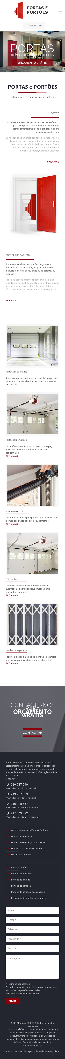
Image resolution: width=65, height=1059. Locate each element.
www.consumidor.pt (32, 1045)
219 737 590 (33, 25)
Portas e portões (19, 867)
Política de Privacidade (29, 993)
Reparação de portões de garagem (28, 898)
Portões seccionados (16, 371)
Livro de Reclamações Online (44, 1051)
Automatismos (13, 579)
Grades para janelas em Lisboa (26, 848)
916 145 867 (17, 804)
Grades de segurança (16, 650)
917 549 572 (17, 813)
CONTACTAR (32, 732)
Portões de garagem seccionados (28, 892)
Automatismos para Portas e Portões (29, 830)
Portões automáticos (16, 439)
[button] (7, 1052)
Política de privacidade (17, 1051)
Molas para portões (15, 511)
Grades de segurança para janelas (28, 842)
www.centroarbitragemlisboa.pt (39, 1039)
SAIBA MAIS (53, 161)
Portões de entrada (20, 879)
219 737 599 (17, 794)
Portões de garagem (21, 886)
